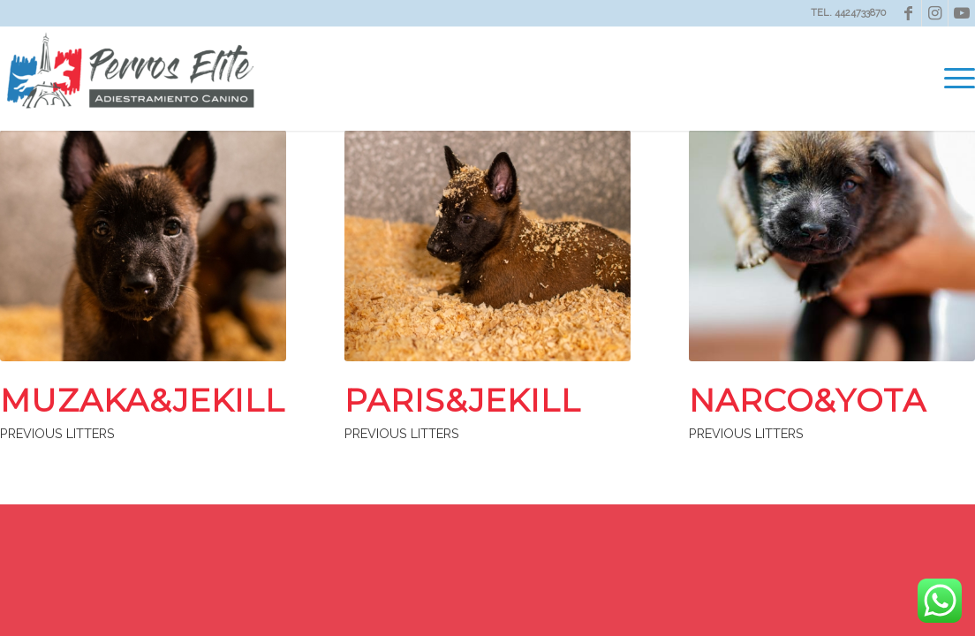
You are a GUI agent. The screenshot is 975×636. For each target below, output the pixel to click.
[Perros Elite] (132, 78)
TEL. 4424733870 (848, 13)
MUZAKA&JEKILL (142, 400)
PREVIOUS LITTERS (57, 433)
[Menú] (956, 78)
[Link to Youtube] (962, 13)
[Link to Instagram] (935, 13)
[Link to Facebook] (908, 13)
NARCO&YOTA (807, 400)
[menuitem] (956, 78)
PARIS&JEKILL (462, 400)
